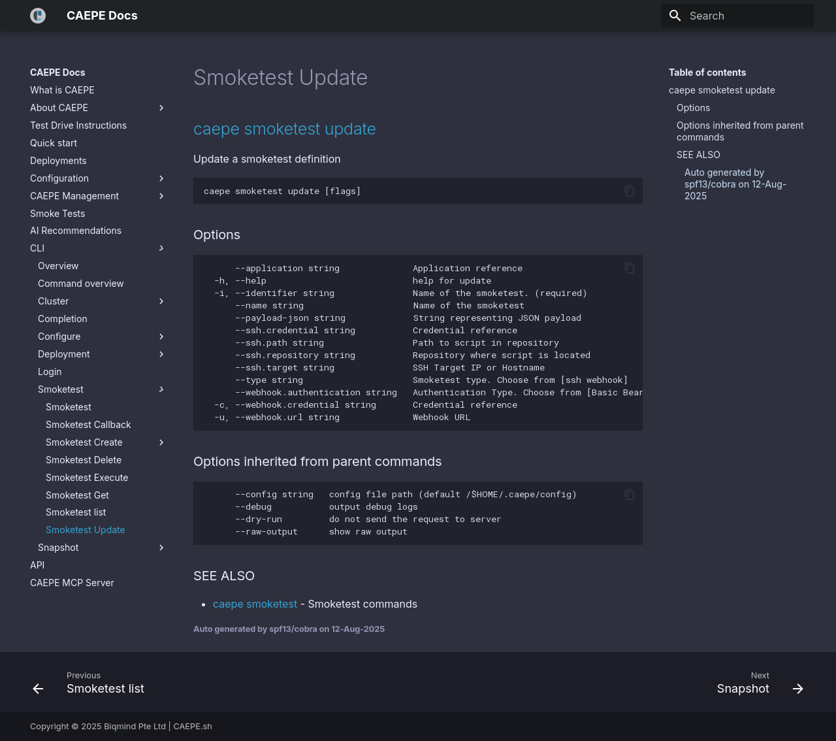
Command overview (81, 283)
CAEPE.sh (192, 726)
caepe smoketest (255, 603)
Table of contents (708, 72)
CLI (98, 248)
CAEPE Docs (58, 72)
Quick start (53, 142)
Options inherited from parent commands (740, 131)
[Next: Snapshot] (756, 682)
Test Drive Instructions (78, 125)
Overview (58, 265)
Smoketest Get (77, 495)
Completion (63, 318)
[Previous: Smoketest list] (92, 682)
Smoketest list (76, 512)
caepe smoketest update (722, 89)
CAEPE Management (98, 196)
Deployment (102, 354)
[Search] (737, 15)
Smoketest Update (85, 529)
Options (693, 107)
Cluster (102, 301)
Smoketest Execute (87, 477)
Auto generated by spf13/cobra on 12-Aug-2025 (735, 184)
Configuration (98, 178)
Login (50, 371)
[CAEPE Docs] (38, 16)
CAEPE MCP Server (72, 582)
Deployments (58, 160)
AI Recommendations (75, 230)
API (37, 564)
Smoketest (102, 389)
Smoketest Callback (88, 424)
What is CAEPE (62, 89)
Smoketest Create (106, 442)
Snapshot (102, 547)
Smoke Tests (57, 213)
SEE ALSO (698, 154)
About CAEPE (98, 108)
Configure (102, 336)
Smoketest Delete (83, 459)
